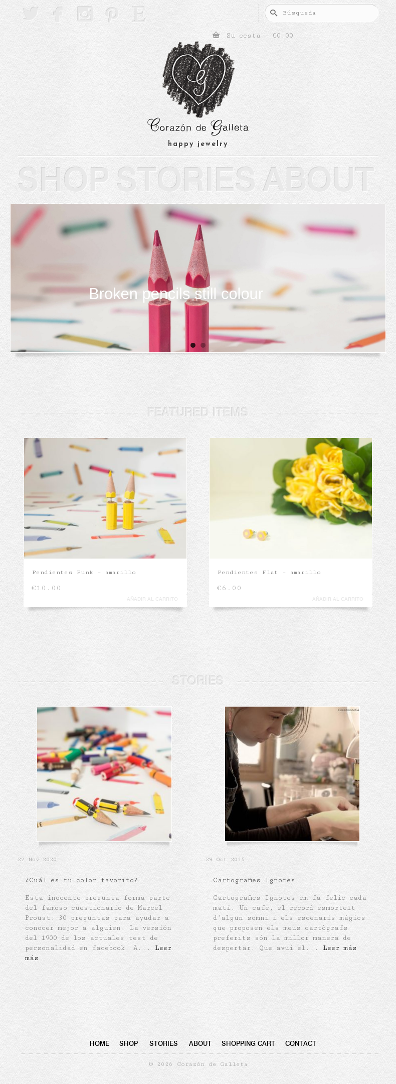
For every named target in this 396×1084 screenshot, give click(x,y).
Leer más (340, 948)
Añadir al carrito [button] (152, 599)
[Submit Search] (272, 13)
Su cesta (253, 35)
